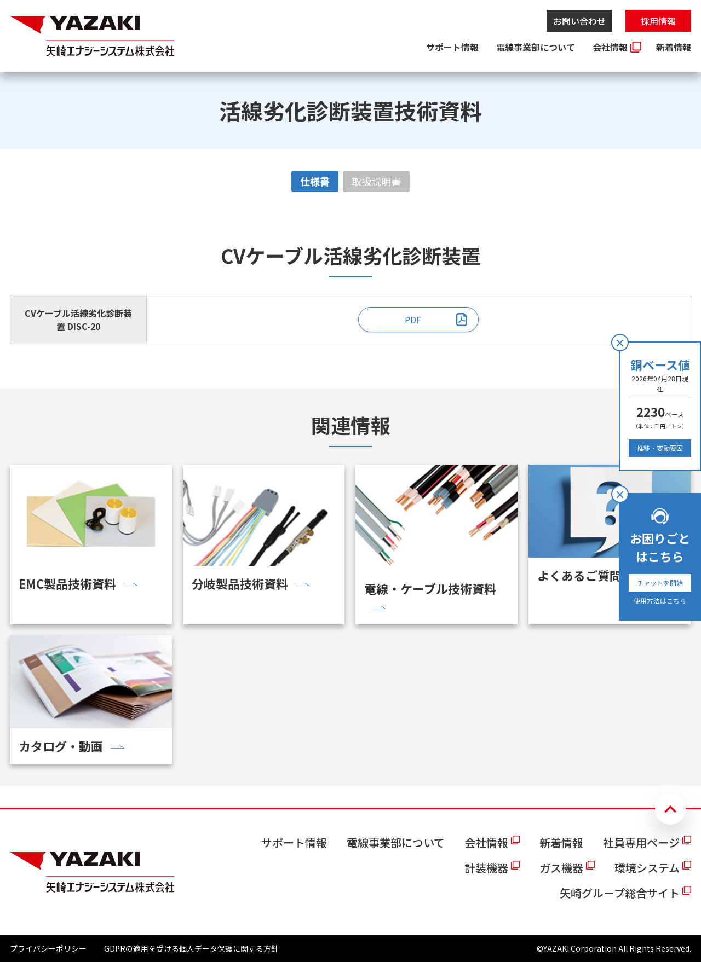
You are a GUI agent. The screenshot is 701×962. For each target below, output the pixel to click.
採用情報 (658, 20)
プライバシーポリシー (48, 948)
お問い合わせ (579, 20)
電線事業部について (535, 47)
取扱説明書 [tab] (376, 181)
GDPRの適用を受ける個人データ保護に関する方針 (191, 948)
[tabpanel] (350, 292)
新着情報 (673, 47)
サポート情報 (452, 47)
